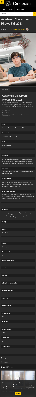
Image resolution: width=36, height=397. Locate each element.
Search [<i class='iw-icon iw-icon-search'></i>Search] (34, 13)
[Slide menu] (2, 2)
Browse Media (20, 9)
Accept (18, 393)
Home (10, 9)
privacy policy (30, 387)
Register (5, 362)
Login (4, 358)
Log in (3, 9)
